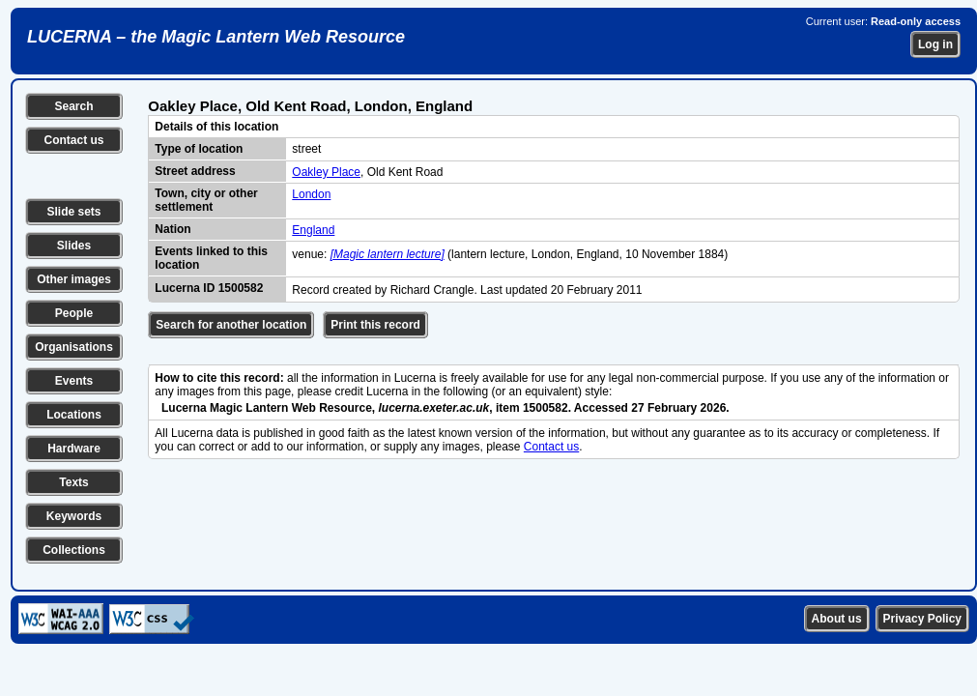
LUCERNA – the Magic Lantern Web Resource (216, 36)
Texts (73, 482)
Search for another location (231, 325)
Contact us (73, 140)
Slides (74, 245)
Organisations (74, 347)
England (313, 230)
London (311, 194)
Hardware (74, 448)
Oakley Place (326, 172)
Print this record (375, 325)
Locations (73, 414)
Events (74, 381)
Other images (74, 279)
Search (73, 106)
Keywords (73, 516)
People (74, 313)
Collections (74, 550)
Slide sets (73, 211)
